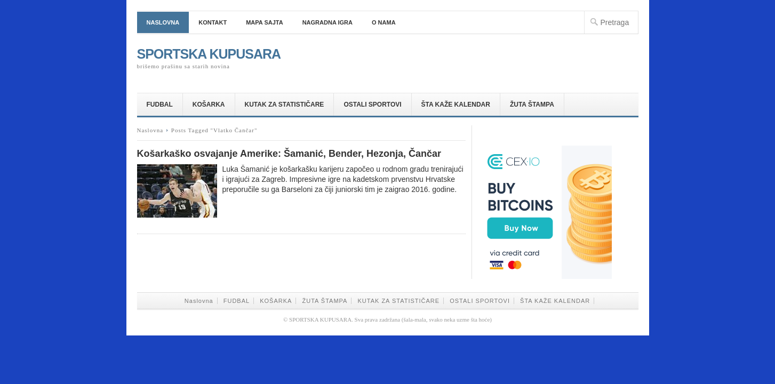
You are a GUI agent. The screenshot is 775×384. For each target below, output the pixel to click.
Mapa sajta (264, 22)
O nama (384, 22)
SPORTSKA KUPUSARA (209, 53)
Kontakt (212, 22)
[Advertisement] (513, 55)
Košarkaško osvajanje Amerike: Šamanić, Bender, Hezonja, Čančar (289, 153)
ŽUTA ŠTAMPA (532, 104)
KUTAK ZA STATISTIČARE (284, 104)
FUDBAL (160, 104)
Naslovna (163, 22)
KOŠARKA (209, 104)
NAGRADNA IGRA (327, 22)
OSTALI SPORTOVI (372, 104)
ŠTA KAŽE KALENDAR (455, 104)
